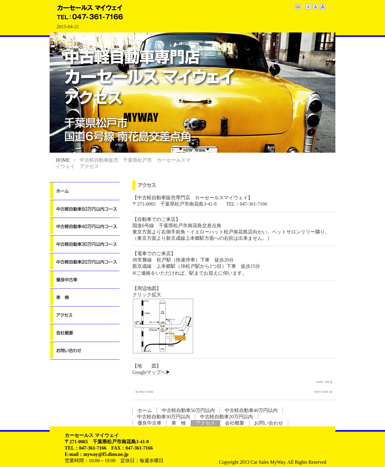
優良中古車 (149, 423)
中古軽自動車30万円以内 (163, 416)
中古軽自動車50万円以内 (188, 410)
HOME (63, 160)
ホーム (144, 410)
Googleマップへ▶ (151, 372)
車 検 (178, 423)
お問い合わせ (268, 423)
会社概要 (234, 423)
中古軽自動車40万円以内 (251, 410)
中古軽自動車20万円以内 (226, 416)
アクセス (205, 423)
